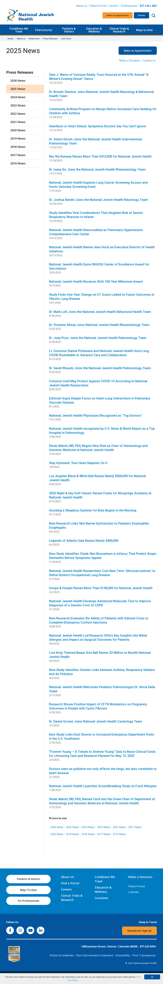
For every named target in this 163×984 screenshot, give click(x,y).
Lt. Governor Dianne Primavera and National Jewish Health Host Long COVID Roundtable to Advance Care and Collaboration (99, 353)
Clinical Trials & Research (119, 30)
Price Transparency (144, 955)
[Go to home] (30, 15)
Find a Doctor (44, 30)
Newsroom (34, 38)
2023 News (103, 827)
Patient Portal (98, 5)
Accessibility (123, 955)
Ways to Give (144, 30)
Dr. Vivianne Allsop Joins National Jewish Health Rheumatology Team (99, 325)
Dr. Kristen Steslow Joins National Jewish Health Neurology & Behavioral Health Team (101, 94)
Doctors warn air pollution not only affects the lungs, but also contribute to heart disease (103, 771)
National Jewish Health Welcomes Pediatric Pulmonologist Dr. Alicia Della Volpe (102, 689)
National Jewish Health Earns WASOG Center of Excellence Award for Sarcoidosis (99, 266)
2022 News (119, 827)
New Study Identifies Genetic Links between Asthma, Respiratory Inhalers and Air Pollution (102, 672)
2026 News (56, 827)
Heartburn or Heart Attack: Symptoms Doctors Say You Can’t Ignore (97, 126)
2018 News (88, 834)
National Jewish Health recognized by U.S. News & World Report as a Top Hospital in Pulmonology (102, 431)
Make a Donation (129, 60)
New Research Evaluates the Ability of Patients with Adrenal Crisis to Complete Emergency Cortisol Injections (98, 620)
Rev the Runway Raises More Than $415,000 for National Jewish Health (100, 156)
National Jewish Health (145, 963)
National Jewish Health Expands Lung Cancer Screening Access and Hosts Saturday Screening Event (98, 185)
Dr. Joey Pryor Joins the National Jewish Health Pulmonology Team (97, 338)
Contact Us (149, 60)
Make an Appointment (117, 15)
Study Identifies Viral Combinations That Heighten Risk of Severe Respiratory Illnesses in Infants (96, 215)
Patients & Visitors (69, 30)
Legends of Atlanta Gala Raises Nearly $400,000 (83, 541)
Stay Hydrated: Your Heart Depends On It (78, 463)
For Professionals (28, 901)
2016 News (119, 834)
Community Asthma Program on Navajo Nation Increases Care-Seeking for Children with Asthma (103, 111)
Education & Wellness (94, 30)
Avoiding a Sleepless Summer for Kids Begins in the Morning (92, 510)
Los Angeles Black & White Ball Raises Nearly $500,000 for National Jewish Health (97, 478)
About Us (81, 5)
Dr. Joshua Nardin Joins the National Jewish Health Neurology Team (98, 200)
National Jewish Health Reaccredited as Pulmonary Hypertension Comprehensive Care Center (96, 232)
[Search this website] (153, 15)
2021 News (134, 827)
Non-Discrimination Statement (94, 955)
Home (10, 38)
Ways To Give (28, 890)
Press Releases (50, 38)
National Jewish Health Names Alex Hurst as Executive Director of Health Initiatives (102, 249)
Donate (141, 15)
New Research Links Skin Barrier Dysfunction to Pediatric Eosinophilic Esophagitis (99, 525)
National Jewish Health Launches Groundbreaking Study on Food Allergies (103, 786)
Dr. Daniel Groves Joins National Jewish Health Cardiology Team (95, 721)
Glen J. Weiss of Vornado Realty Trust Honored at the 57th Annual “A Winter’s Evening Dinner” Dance (99, 77)
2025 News (72, 827)
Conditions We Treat (18, 30)
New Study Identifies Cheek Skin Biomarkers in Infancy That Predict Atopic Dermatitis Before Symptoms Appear (103, 556)
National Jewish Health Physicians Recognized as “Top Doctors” (95, 415)
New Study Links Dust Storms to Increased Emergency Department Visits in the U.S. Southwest (101, 737)
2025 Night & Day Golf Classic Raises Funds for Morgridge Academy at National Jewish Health (100, 495)
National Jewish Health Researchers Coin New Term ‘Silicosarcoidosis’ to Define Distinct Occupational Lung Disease (102, 573)
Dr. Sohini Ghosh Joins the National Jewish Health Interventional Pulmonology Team (95, 141)
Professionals (129, 5)
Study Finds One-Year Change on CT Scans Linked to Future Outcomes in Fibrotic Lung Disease (101, 297)
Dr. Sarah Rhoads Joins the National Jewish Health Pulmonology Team (100, 368)
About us (21, 38)
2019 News (72, 834)
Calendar (133, 892)
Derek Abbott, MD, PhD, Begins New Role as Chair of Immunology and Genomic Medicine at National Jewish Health (98, 448)
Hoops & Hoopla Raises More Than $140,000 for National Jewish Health (100, 588)
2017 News (103, 834)
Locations (101, 898)
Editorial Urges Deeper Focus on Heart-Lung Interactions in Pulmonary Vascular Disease (99, 400)
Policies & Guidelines (62, 955)
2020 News (56, 834)
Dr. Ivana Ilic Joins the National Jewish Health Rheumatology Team (97, 169)
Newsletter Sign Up (139, 930)
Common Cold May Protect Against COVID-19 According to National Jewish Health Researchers (98, 383)
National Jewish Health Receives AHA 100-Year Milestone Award (96, 281)
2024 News (88, 827)
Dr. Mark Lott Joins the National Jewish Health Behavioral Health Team (100, 312)
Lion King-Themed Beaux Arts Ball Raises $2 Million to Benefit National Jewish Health (100, 655)
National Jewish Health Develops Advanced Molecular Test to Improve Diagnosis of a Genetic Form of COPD (100, 603)
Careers (114, 5)
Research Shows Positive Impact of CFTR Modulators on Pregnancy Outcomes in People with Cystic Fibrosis (98, 706)
